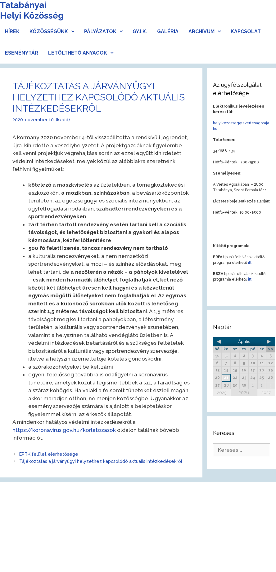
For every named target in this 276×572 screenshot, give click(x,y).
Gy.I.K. (140, 31)
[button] (73, 31)
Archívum (207, 31)
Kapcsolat (246, 31)
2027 (266, 392)
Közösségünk (54, 31)
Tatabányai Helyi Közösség (32, 10)
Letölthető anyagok (83, 53)
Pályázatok (106, 31)
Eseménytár (21, 53)
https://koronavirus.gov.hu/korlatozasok (64, 430)
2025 (221, 392)
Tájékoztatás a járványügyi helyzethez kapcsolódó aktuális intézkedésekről (100, 461)
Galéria (168, 31)
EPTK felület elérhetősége (48, 454)
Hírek (12, 31)
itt (249, 262)
